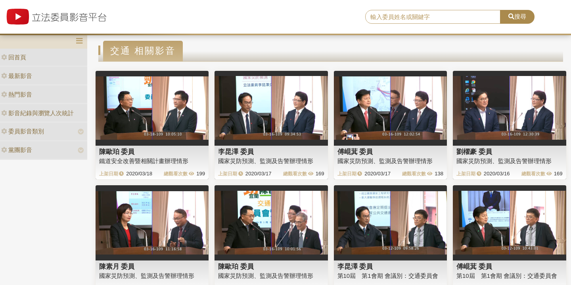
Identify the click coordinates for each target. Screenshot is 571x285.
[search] (432, 17)
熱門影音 (16, 94)
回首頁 (13, 57)
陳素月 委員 (117, 266)
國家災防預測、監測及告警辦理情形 (265, 161)
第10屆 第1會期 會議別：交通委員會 (387, 275)
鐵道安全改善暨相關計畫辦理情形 (143, 161)
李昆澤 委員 (236, 151)
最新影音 (16, 75)
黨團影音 (16, 149)
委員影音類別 (22, 131)
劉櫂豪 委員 (474, 151)
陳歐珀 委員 (117, 151)
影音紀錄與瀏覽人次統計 (37, 113)
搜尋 (517, 16)
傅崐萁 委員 (355, 151)
